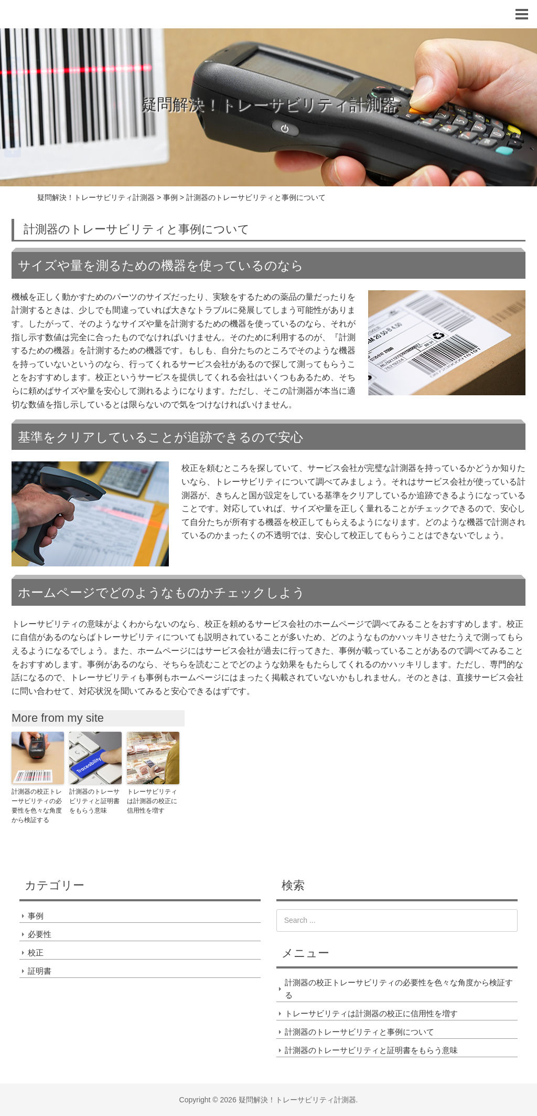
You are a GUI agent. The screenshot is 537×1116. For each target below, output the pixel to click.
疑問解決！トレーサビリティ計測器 (268, 104)
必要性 (39, 934)
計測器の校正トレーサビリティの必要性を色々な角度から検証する (37, 806)
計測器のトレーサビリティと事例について (359, 1031)
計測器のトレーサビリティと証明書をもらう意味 (94, 801)
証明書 (39, 970)
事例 (36, 915)
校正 (36, 952)
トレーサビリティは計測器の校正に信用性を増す (152, 801)
